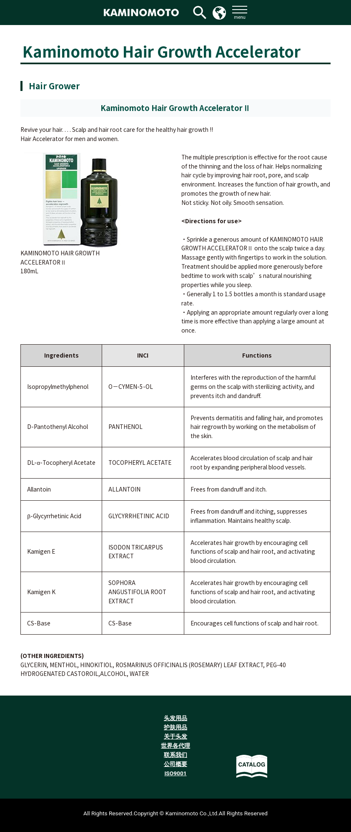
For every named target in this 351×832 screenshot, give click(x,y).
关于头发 (175, 736)
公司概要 (175, 764)
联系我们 (175, 754)
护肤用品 (175, 727)
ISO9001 (175, 773)
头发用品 (175, 718)
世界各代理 (175, 745)
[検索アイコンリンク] (199, 12)
